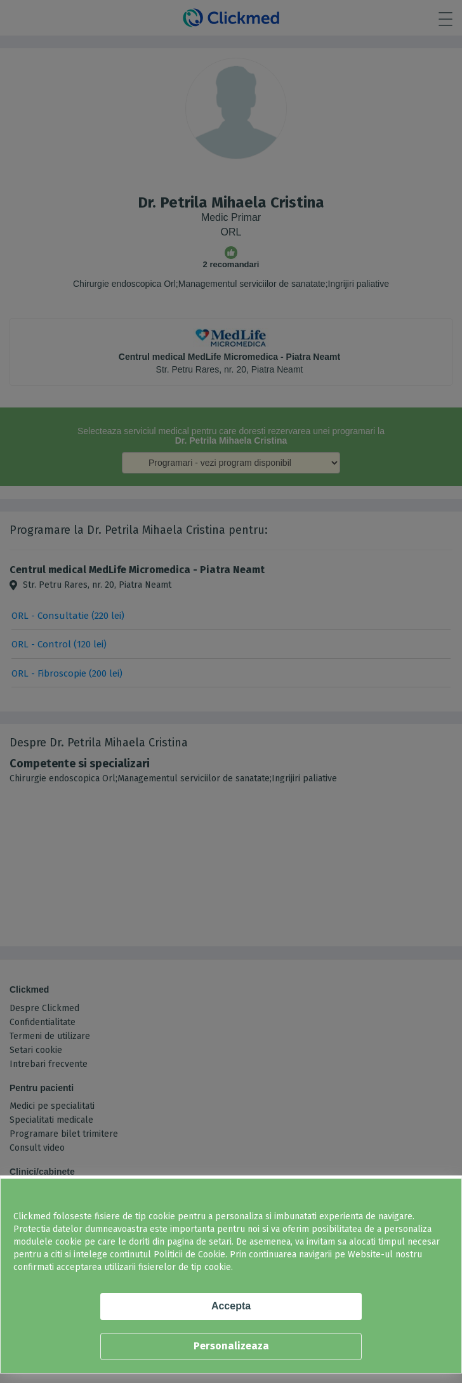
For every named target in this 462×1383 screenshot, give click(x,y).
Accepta (231, 1305)
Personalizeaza (231, 1346)
